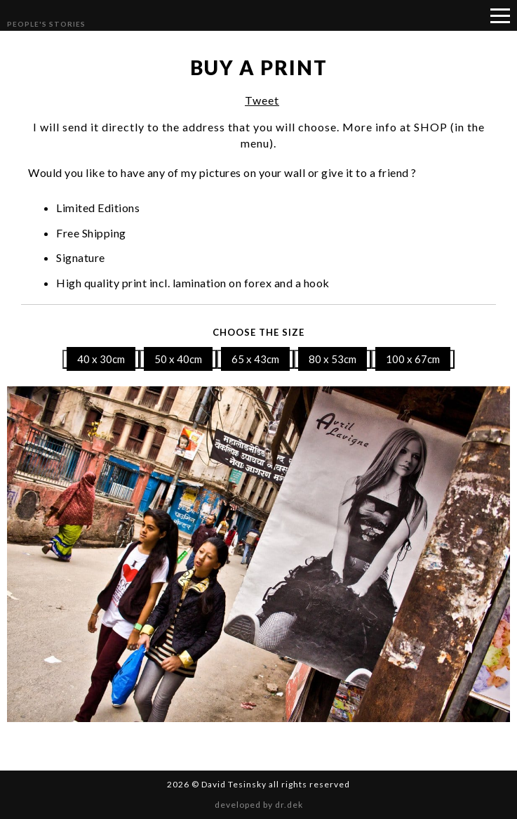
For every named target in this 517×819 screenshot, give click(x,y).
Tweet (262, 100)
